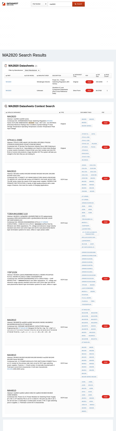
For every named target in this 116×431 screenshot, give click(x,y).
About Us (100, 423)
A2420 (90, 367)
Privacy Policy (35, 423)
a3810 (91, 376)
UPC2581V (85, 146)
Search (78, 4)
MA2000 (49, 121)
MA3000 (84, 337)
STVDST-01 (85, 134)
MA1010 (84, 331)
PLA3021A (85, 282)
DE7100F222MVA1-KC (88, 231)
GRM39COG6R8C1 (87, 251)
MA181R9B (94, 296)
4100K (90, 202)
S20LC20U (93, 166)
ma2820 (84, 311)
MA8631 (84, 385)
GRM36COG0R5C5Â (88, 192)
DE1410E (84, 228)
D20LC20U (85, 169)
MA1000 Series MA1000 (89, 353)
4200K (83, 205)
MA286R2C (91, 314)
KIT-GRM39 (44, 210)
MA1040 (91, 181)
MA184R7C (85, 305)
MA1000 (10, 346)
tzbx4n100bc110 (87, 208)
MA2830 (84, 178)
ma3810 (84, 376)
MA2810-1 (84, 211)
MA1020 (84, 334)
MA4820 (91, 178)
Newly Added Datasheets (21, 423)
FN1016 (93, 146)
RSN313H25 (94, 149)
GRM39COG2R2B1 (87, 242)
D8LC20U (84, 166)
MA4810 (84, 347)
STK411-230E (85, 137)
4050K (90, 198)
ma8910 (91, 379)
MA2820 (91, 119)
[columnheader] (14, 75)
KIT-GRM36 (94, 189)
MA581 (84, 314)
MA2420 (91, 334)
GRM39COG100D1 (87, 254)
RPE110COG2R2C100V (88, 222)
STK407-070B (85, 152)
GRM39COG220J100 (88, 260)
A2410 (83, 367)
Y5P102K (84, 266)
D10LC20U (92, 160)
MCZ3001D (85, 155)
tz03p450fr (94, 211)
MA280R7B (85, 308)
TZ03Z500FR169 (86, 285)
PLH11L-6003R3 (86, 279)
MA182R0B (85, 317)
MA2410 (91, 331)
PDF (89, 82)
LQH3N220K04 (86, 225)
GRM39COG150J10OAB (88, 257)
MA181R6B (85, 296)
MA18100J (92, 311)
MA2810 (92, 172)
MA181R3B (94, 293)
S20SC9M (93, 169)
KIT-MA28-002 (86, 320)
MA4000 (91, 337)
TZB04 (92, 282)
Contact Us (91, 423)
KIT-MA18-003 (23, 307)
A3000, (90, 358)
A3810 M (84, 379)
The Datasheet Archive (10, 4)
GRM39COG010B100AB (88, 236)
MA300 (91, 325)
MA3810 (84, 341)
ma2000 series (86, 125)
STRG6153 (85, 149)
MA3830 (84, 382)
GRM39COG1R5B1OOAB (89, 239)
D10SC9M (93, 163)
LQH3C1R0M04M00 (87, 270)
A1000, (84, 358)
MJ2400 (92, 184)
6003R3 (92, 273)
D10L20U (84, 163)
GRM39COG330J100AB (88, 263)
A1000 (83, 361)
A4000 (83, 370)
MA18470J (94, 317)
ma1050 (91, 347)
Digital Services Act (80, 423)
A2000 (91, 364)
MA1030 (84, 364)
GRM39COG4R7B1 (87, 248)
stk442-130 (85, 143)
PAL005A (94, 143)
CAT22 (93, 134)
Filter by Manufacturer (16, 70)
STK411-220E (85, 140)
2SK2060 (84, 184)
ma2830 (93, 308)
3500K (83, 195)
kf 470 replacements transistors (90, 218)
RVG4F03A (85, 276)
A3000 (90, 370)
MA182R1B (85, 299)
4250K (83, 198)
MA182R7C (94, 299)
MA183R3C (85, 302)
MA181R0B (85, 293)
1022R (92, 228)
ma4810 (91, 175)
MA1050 (84, 175)
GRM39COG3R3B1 (87, 245)
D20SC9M (84, 172)
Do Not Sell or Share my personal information (57, 423)
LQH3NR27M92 (86, 214)
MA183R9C (94, 302)
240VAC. (84, 160)
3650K (83, 202)
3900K (90, 195)
